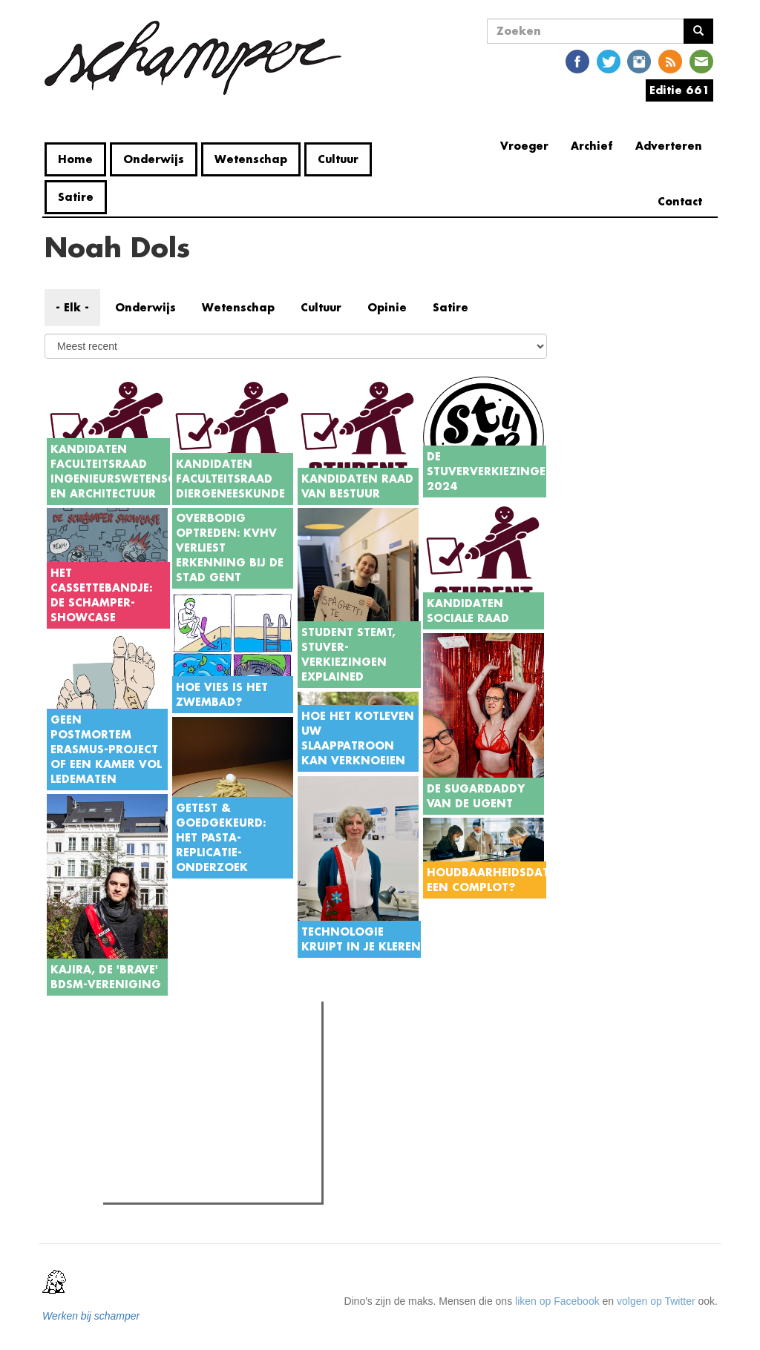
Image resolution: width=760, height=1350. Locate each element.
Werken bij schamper (91, 1316)
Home (75, 159)
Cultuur (338, 159)
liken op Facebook (557, 1301)
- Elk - (72, 307)
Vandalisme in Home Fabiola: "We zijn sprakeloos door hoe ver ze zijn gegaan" (220, 1138)
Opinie (387, 307)
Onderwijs (153, 159)
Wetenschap (250, 159)
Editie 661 (679, 90)
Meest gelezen (153, 1045)
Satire (76, 197)
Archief (592, 146)
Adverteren (668, 146)
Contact (680, 201)
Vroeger (524, 146)
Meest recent (234, 1046)
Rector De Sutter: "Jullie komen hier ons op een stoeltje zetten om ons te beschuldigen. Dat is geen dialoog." (215, 1090)
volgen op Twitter (656, 1301)
